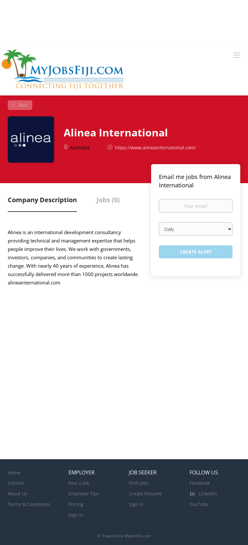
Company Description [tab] (42, 199)
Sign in (75, 515)
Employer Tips (83, 493)
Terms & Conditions (29, 504)
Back (22, 105)
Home (14, 473)
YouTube (199, 504)
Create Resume (145, 493)
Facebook (200, 483)
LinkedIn (208, 493)
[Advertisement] (124, 361)
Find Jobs (139, 483)
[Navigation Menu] (236, 55)
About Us (17, 493)
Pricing (75, 504)
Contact (16, 483)
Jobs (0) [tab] (108, 199)
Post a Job (78, 483)
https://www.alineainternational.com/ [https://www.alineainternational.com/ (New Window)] (155, 147)
